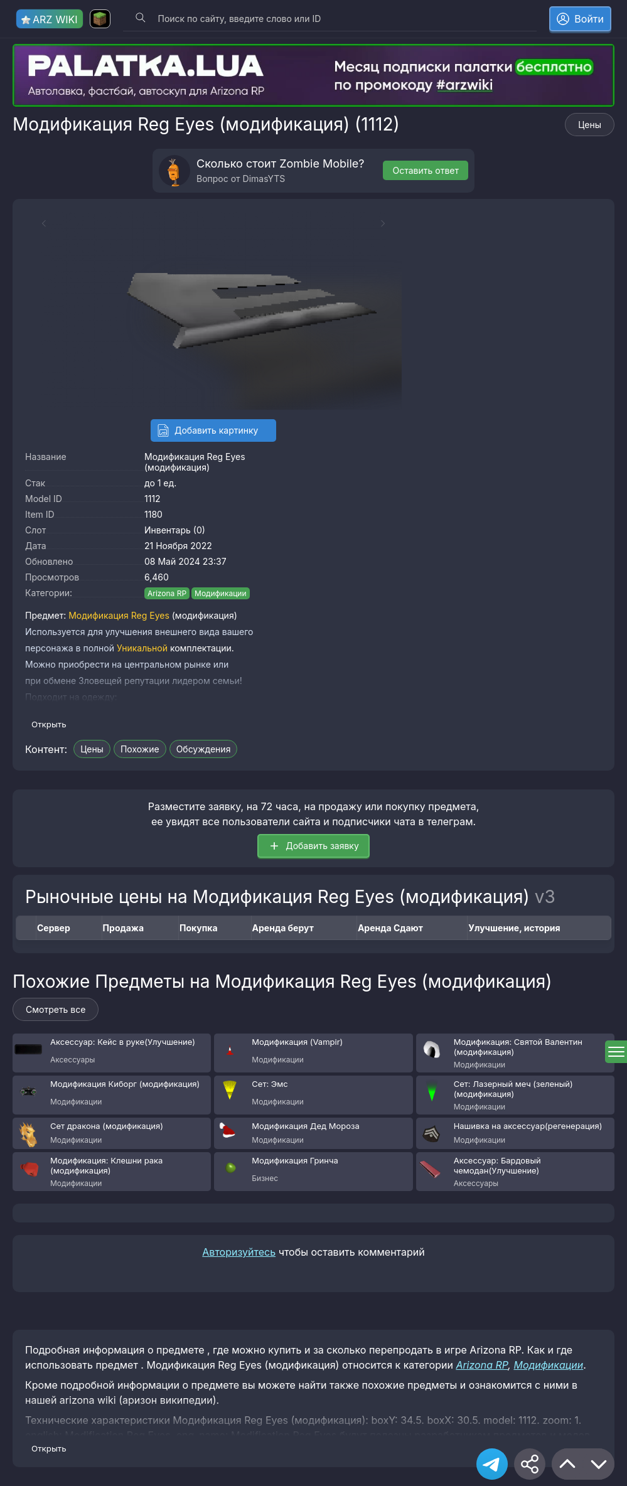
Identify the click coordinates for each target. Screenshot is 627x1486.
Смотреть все (55, 1009)
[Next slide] (389, 223)
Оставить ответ (425, 170)
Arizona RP (166, 593)
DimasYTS (264, 178)
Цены (589, 124)
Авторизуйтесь (239, 1252)
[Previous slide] (37, 223)
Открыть (49, 724)
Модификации (220, 593)
